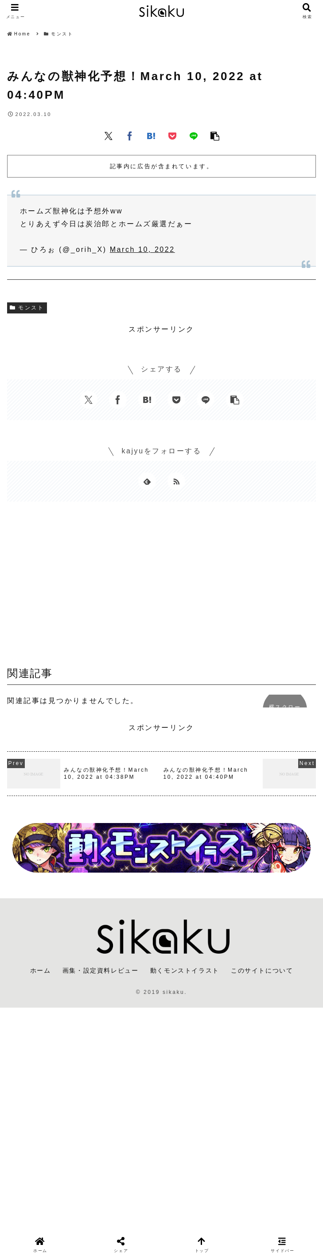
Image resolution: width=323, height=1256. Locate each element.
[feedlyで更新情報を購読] (147, 481)
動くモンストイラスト (184, 970)
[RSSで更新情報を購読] (176, 481)
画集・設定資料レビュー (100, 970)
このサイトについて (262, 970)
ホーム (40, 970)
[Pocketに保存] (172, 135)
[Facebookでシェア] (130, 135)
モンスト (27, 308)
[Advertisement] (161, 587)
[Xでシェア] (108, 135)
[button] (215, 135)
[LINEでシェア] (194, 135)
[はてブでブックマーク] (151, 135)
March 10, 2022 (142, 249)
